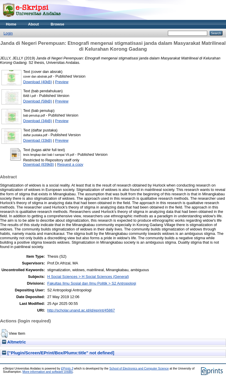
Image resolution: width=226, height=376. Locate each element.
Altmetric (14, 342)
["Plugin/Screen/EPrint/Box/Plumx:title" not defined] (58, 353)
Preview (62, 82)
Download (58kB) (37, 101)
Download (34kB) (37, 121)
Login (8, 33)
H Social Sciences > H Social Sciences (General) (88, 276)
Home (11, 24)
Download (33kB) (37, 140)
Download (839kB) (38, 164)
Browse (57, 24)
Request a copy (70, 164)
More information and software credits (48, 371)
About (33, 24)
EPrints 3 (67, 368)
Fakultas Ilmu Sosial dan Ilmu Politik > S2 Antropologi (91, 283)
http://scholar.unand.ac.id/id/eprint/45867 (81, 310)
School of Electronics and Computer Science (139, 368)
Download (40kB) (37, 82)
